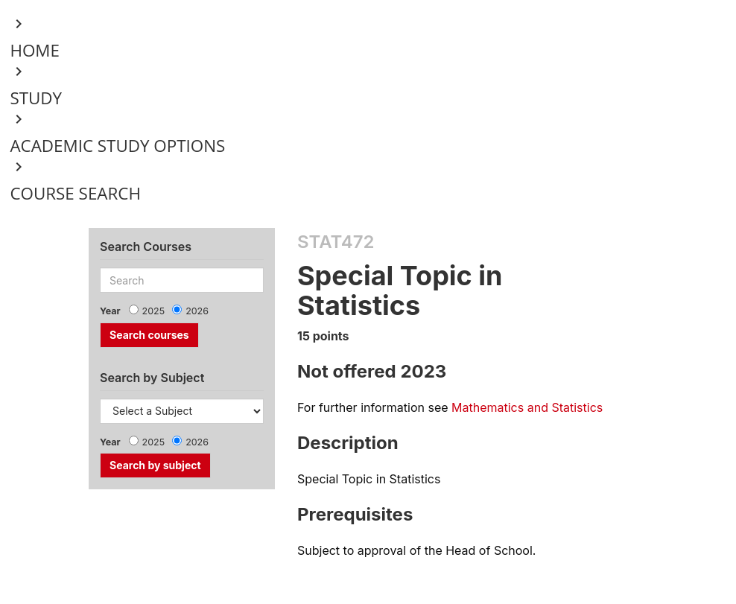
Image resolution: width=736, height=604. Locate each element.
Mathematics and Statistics (527, 407)
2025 (153, 311)
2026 (197, 311)
